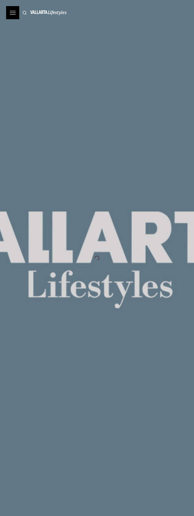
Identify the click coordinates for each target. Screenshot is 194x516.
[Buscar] (24, 12)
